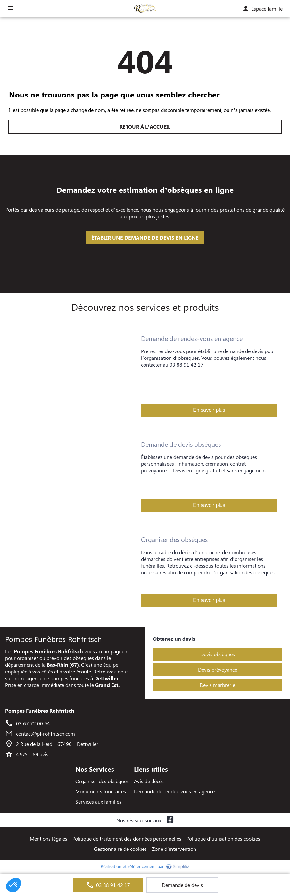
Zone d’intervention (174, 848)
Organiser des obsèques (102, 781)
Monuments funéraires (100, 791)
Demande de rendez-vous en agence (174, 791)
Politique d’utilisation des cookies (223, 838)
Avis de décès (149, 781)
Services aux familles (98, 801)
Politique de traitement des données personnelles (126, 838)
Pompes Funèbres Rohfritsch (39, 710)
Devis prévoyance (217, 669)
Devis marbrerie (217, 684)
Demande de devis (182, 885)
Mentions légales (48, 838)
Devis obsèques (217, 654)
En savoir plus (209, 410)
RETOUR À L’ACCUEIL (145, 126)
